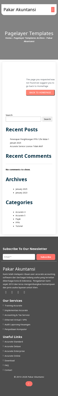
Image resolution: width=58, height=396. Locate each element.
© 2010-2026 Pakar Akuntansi (29, 376)
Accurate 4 (20, 212)
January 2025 (21, 189)
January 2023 (21, 192)
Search (9, 115)
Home (8, 37)
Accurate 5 (20, 215)
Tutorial (19, 226)
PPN (18, 222)
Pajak (18, 219)
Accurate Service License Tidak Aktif (26, 146)
